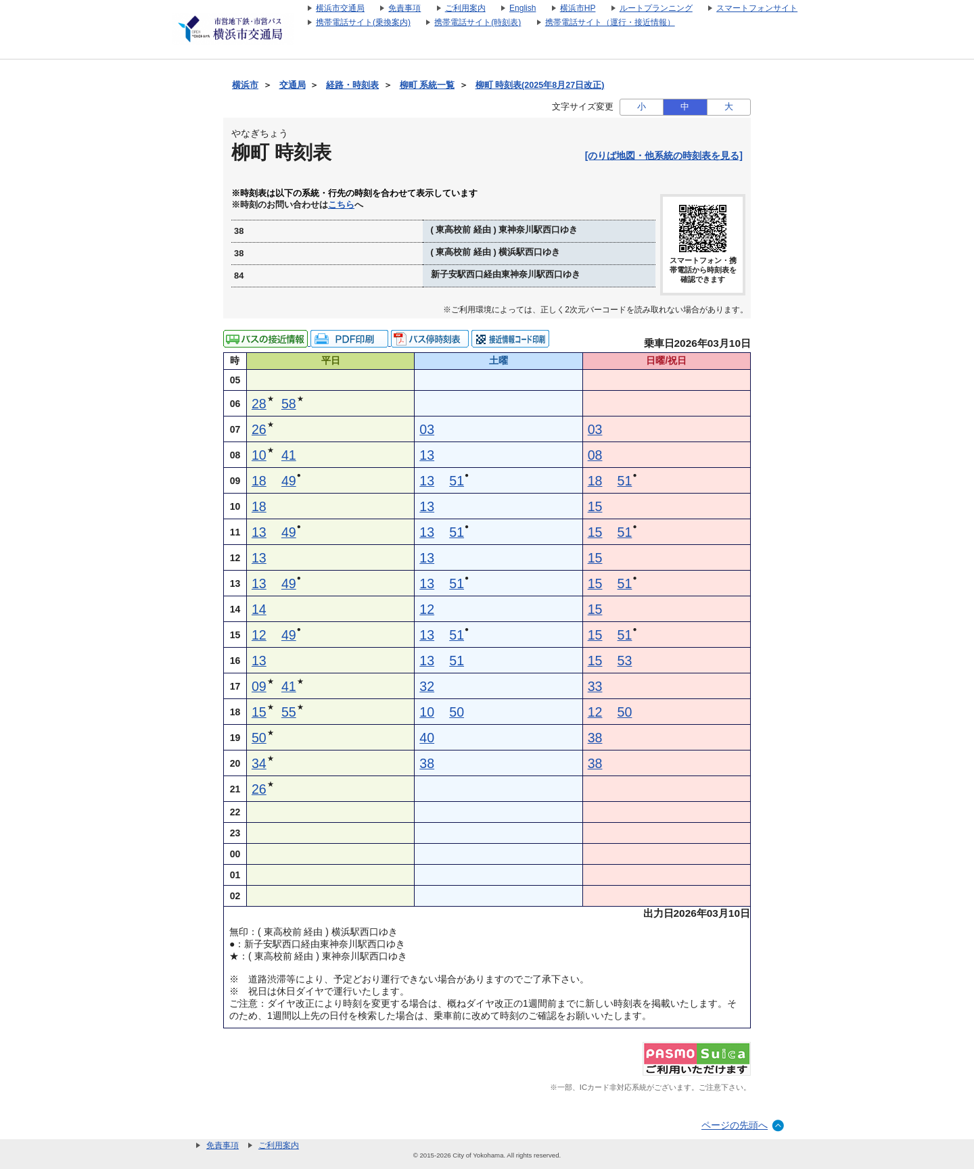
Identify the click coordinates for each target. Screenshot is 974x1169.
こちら (341, 205)
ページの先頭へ (734, 1125)
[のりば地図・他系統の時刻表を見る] (664, 155)
